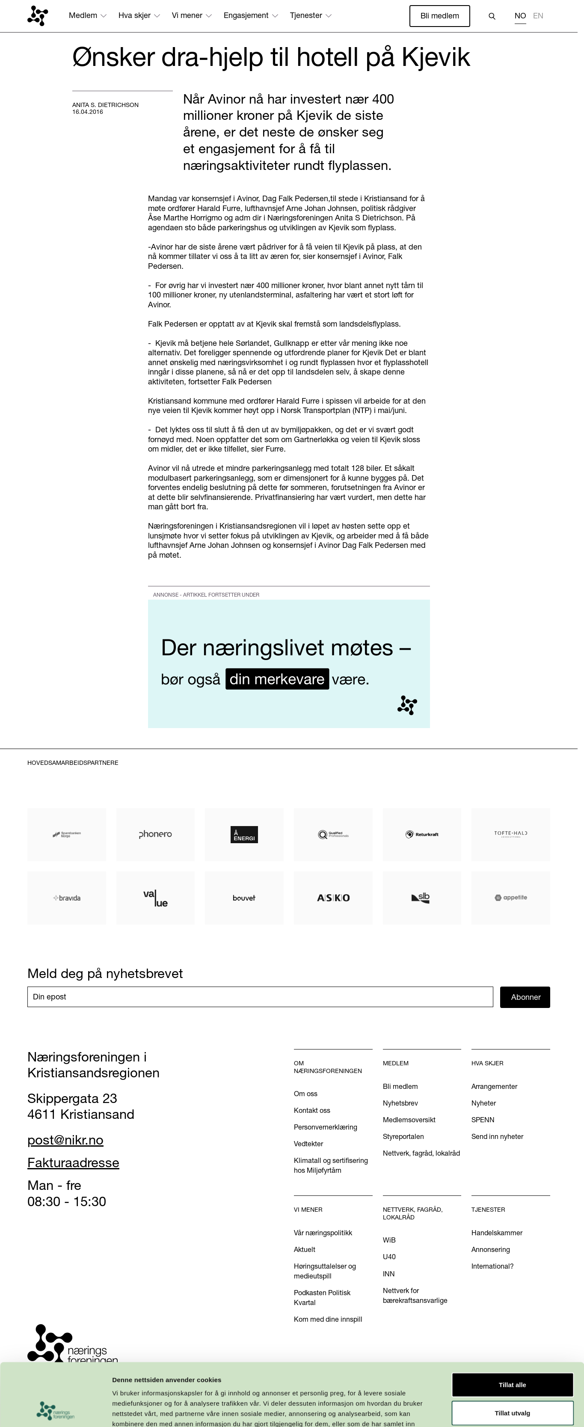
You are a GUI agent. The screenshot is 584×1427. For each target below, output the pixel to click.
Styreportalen (403, 1136)
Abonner (526, 997)
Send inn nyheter (497, 1136)
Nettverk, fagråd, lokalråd (421, 1153)
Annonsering (490, 1249)
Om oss (305, 1093)
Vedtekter (308, 1143)
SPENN (483, 1119)
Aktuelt (304, 1249)
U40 (389, 1256)
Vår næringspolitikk (323, 1232)
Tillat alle (512, 1325)
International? (492, 1266)
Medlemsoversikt (409, 1119)
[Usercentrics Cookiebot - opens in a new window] (55, 1410)
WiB (389, 1240)
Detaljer (456, 1410)
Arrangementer (494, 1086)
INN (389, 1273)
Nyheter (483, 1103)
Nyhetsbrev (400, 1103)
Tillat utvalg (512, 1354)
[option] (538, 17)
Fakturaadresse (73, 1162)
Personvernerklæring (325, 1127)
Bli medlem (440, 16)
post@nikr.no (65, 1140)
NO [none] (520, 16)
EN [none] (538, 16)
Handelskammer (496, 1232)
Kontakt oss (312, 1110)
